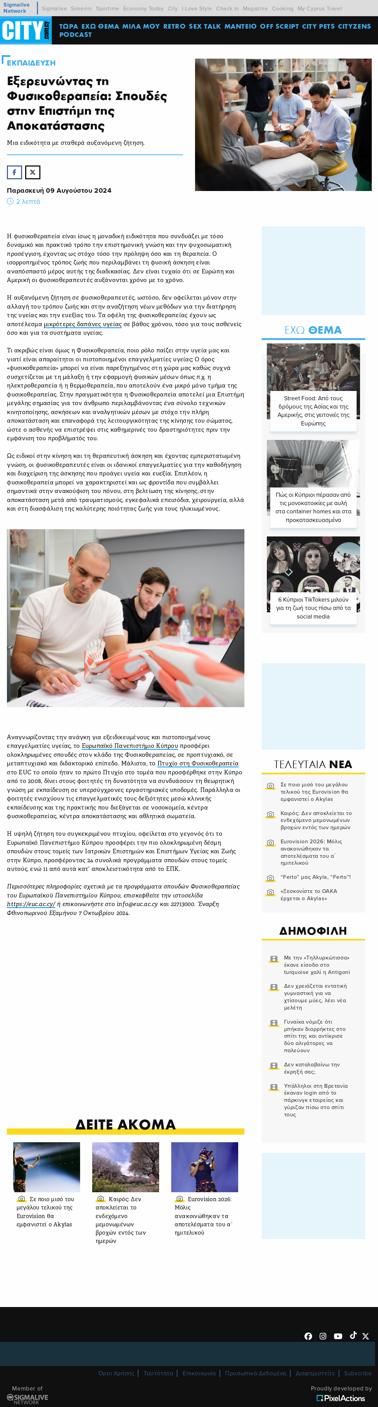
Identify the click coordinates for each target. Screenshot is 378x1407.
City (173, 8)
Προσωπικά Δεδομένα (256, 1373)
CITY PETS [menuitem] (318, 26)
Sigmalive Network (16, 8)
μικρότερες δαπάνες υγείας (83, 324)
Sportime (107, 8)
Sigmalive (54, 8)
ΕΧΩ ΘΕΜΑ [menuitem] (100, 26)
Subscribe (358, 1373)
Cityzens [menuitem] (354, 26)
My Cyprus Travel (320, 8)
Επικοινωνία (199, 1373)
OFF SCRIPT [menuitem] (279, 26)
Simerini (81, 8)
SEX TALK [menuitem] (205, 26)
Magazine (255, 8)
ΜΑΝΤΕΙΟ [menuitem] (240, 26)
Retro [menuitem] (174, 26)
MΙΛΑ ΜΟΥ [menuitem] (141, 26)
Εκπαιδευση (31, 63)
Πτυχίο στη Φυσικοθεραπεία (198, 763)
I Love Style (197, 8)
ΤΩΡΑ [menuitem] (68, 26)
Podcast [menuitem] (75, 34)
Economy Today (143, 8)
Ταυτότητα (158, 1373)
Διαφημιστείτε (315, 1373)
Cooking (283, 8)
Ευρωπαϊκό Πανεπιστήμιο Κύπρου (130, 746)
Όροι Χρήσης (116, 1373)
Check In (227, 8)
